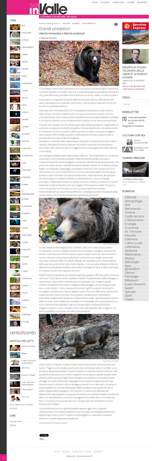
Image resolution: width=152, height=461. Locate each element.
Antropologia (133, 201)
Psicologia (131, 278)
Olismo (130, 274)
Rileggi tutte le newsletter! (133, 126)
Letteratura (132, 247)
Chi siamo (105, 2)
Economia (132, 228)
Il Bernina (131, 240)
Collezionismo (134, 220)
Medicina (131, 251)
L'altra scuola (133, 244)
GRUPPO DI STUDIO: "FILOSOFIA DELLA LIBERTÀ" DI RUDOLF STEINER (134, 72)
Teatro (129, 301)
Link (13, 415)
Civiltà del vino (134, 216)
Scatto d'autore (135, 285)
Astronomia (132, 209)
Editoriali (131, 197)
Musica (130, 259)
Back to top (3, 457)
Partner (13, 425)
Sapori (129, 289)
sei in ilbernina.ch (89, 23)
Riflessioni (132, 281)
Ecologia (130, 224)
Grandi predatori (54, 28)
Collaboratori (118, 2)
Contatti (130, 2)
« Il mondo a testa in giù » (133, 179)
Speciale (130, 293)
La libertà (76, 23)
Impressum (71, 456)
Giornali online (16, 421)
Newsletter (142, 2)
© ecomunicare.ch (85, 456)
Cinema (130, 213)
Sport (128, 297)
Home (95, 2)
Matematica (133, 255)
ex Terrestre (133, 232)
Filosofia (130, 236)
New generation (132, 268)
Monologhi (132, 263)
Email (116, 24)
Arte (127, 205)
